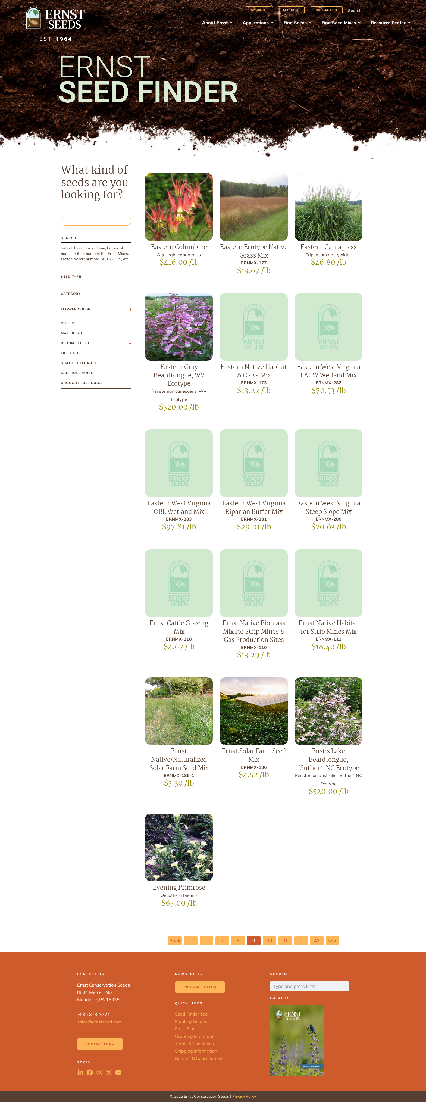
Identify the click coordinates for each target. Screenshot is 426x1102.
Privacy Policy (244, 1096)
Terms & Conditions (194, 1043)
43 (319, 940)
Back (175, 940)
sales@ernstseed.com (99, 1022)
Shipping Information (196, 1051)
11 (287, 940)
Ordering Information (196, 1036)
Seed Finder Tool (192, 1014)
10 (272, 940)
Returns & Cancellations (199, 1058)
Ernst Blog (185, 1028)
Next (332, 940)
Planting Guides (191, 1021)
